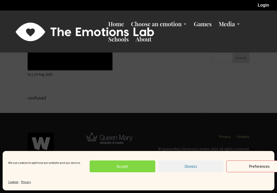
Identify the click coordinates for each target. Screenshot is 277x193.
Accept (122, 166)
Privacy (26, 182)
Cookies (13, 182)
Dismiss (190, 166)
